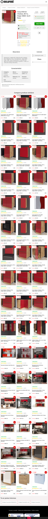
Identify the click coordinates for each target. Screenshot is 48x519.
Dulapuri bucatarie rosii (23, 502)
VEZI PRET (39, 24)
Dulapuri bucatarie (11, 7)
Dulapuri (4, 7)
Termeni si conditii (13, 510)
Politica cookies (35, 510)
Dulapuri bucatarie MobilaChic (33, 7)
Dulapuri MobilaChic (21, 7)
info (14, 117)
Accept (29, 518)
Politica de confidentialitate (24, 510)
